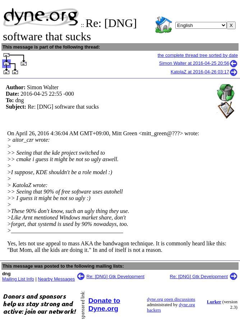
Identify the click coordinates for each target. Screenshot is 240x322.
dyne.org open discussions (171, 299)
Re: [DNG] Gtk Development (115, 276)
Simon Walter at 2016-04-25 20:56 (198, 63)
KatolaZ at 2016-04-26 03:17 (204, 71)
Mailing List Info (18, 279)
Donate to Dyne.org (104, 304)
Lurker (214, 301)
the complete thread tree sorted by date (198, 55)
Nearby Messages (56, 279)
